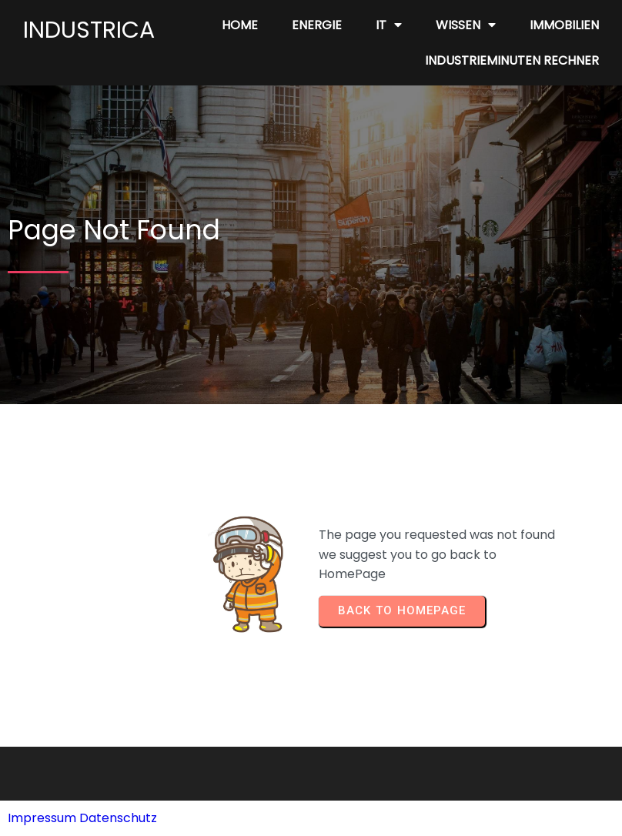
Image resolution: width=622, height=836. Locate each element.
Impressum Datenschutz (82, 818)
